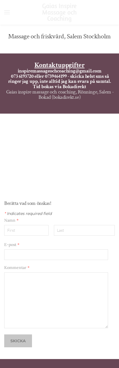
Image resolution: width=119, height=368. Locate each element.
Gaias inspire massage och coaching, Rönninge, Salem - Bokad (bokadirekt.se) (60, 94)
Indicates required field (28, 213)
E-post (11, 245)
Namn (11, 220)
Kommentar (16, 267)
